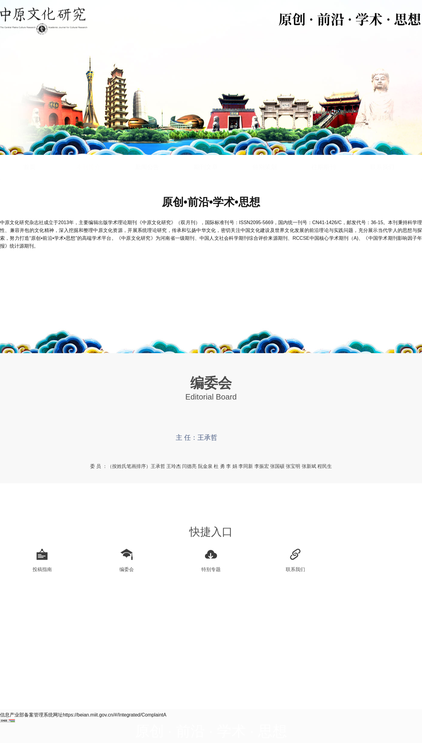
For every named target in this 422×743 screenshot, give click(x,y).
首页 (30, 155)
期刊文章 (206, 155)
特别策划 (265, 155)
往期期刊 (323, 155)
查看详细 (211, 314)
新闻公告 (147, 155)
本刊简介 (88, 155)
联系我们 (382, 155)
